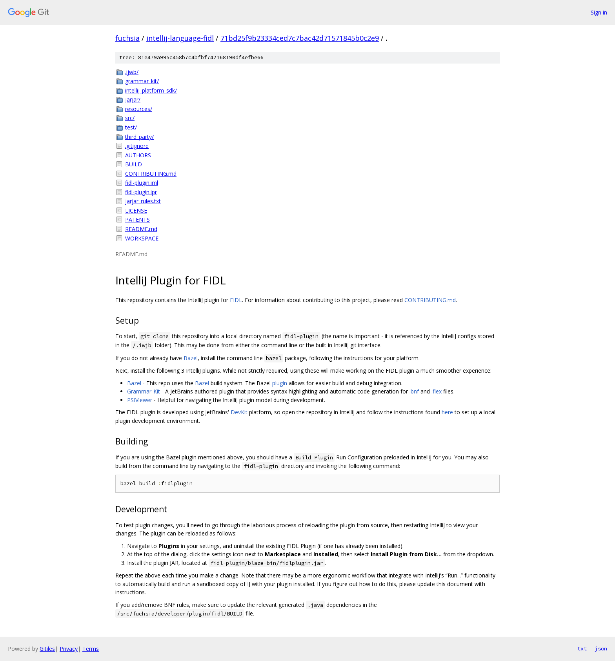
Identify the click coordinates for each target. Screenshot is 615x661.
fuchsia (127, 38)
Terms (90, 648)
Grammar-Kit (143, 391)
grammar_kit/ (142, 81)
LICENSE (136, 210)
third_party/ (139, 136)
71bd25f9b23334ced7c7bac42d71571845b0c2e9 (299, 38)
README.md (141, 229)
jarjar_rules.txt (143, 201)
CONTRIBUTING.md (150, 173)
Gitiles (47, 648)
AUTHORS (138, 155)
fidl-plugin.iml (141, 182)
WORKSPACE (141, 238)
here (447, 412)
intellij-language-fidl (180, 38)
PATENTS (137, 219)
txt (582, 648)
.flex (436, 391)
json (601, 648)
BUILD (133, 164)
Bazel (191, 358)
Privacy (69, 648)
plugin (279, 383)
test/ (131, 127)
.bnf (414, 391)
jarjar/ (132, 99)
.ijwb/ (131, 72)
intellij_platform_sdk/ (151, 90)
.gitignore (137, 145)
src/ (130, 118)
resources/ (138, 109)
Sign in (599, 12)
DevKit (239, 412)
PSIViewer (139, 400)
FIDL (236, 300)
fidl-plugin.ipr (141, 192)
